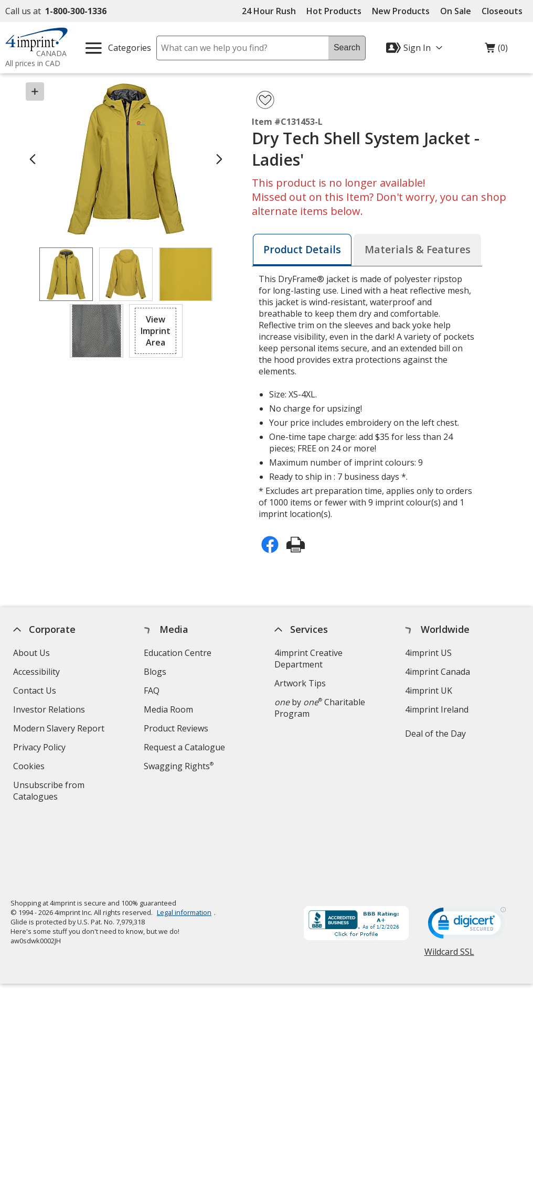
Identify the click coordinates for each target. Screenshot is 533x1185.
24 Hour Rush (269, 11)
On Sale (455, 11)
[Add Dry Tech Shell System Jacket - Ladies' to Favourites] (265, 100)
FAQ (151, 690)
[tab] (302, 250)
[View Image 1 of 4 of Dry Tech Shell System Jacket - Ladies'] (66, 274)
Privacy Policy (40, 748)
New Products (401, 11)
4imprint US (428, 653)
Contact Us (34, 690)
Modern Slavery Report (60, 730)
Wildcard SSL (449, 884)
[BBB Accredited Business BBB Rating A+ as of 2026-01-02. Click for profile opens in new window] (356, 853)
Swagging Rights (179, 766)
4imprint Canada (437, 671)
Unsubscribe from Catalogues (52, 792)
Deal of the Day (435, 733)
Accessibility (36, 671)
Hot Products (333, 11)
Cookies (30, 767)
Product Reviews (176, 728)
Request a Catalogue (184, 747)
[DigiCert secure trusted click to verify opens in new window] (466, 855)
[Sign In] (415, 47)
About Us (31, 653)
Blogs (155, 671)
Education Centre (177, 653)
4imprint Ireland (436, 709)
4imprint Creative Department (308, 658)
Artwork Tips (300, 683)
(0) (496, 50)
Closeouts (502, 11)
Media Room (168, 709)
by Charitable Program (319, 707)
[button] (156, 331)
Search (347, 47)
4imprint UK (428, 690)
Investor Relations (50, 711)
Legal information (184, 841)
